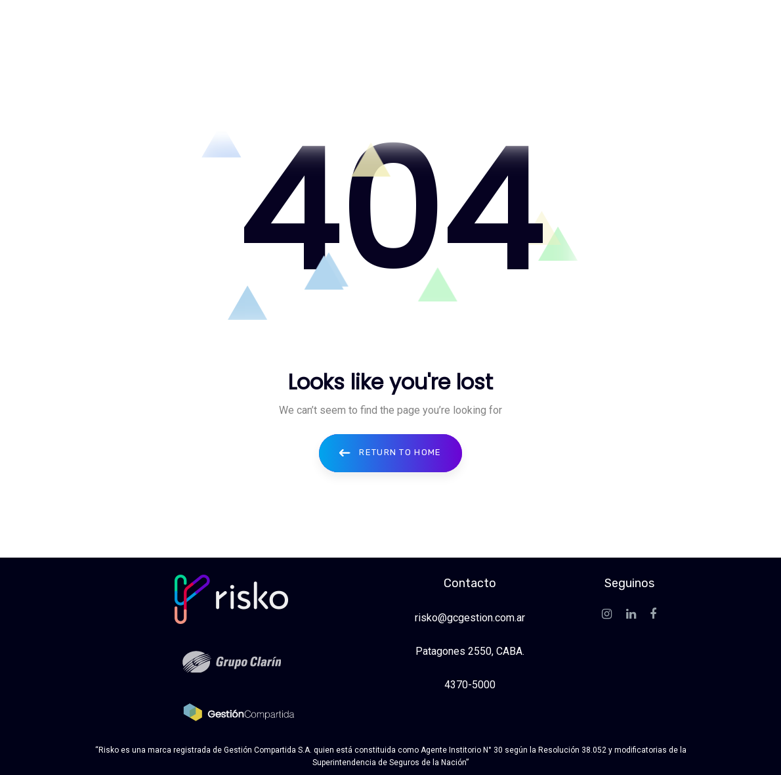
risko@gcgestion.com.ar (470, 617)
